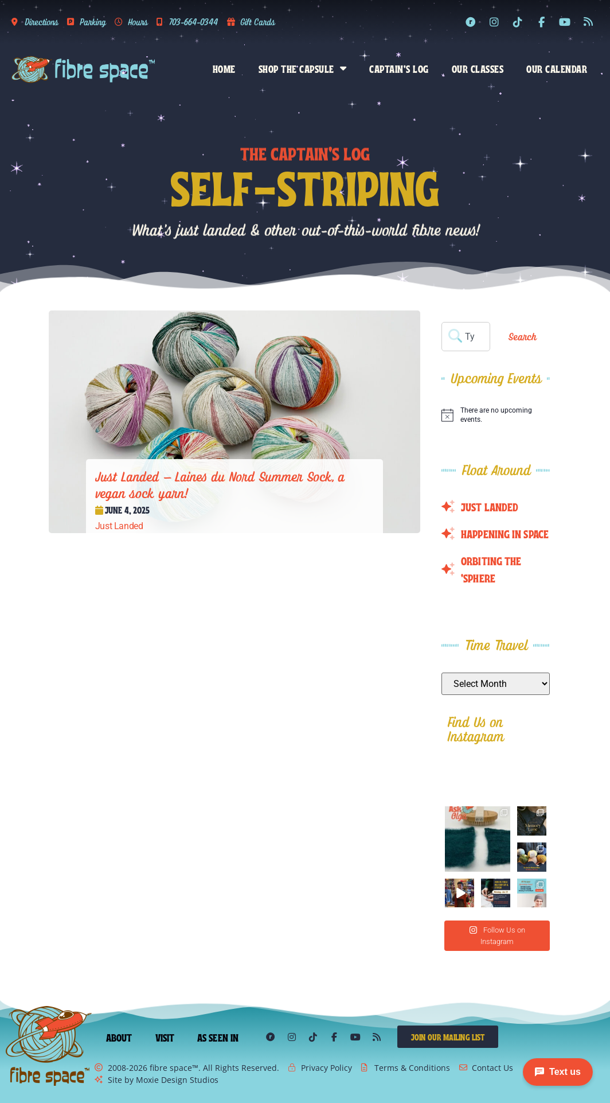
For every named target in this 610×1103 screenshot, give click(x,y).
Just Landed (119, 526)
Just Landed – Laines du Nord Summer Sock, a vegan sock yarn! (220, 485)
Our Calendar (556, 68)
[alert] (495, 415)
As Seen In (217, 1037)
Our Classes (478, 68)
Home (224, 68)
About (119, 1037)
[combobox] (465, 336)
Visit (165, 1037)
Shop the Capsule (303, 68)
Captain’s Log (399, 68)
